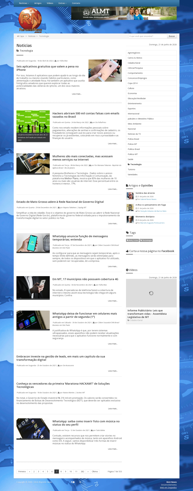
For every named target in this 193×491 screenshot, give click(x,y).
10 (71, 471)
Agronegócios (134, 52)
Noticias (31, 36)
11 (76, 471)
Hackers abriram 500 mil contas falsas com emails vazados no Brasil (85, 114)
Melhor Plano (71, 178)
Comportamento (135, 73)
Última (95, 471)
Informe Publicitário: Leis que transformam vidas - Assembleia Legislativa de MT (147, 314)
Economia (132, 93)
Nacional (132, 129)
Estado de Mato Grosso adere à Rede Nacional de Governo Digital (60, 202)
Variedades (133, 174)
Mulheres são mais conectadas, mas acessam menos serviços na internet (82, 157)
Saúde (130, 159)
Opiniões (139, 185)
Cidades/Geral (134, 63)
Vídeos (50, 3)
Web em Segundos (168, 487)
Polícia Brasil (133, 139)
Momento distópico (145, 216)
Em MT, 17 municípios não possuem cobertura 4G (85, 279)
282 (82, 471)
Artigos (37, 3)
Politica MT (133, 154)
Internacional (133, 113)
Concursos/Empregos (137, 78)
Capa (20, 36)
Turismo (131, 169)
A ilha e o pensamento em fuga (151, 204)
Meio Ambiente (134, 123)
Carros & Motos (135, 57)
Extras (63, 3)
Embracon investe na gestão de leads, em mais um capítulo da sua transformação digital (60, 358)
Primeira (22, 471)
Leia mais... (76, 94)
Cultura (131, 88)
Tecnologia (44, 36)
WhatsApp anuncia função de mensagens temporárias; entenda (80, 237)
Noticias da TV (134, 134)
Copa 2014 (132, 83)
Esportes (132, 108)
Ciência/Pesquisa (135, 68)
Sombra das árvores (145, 193)
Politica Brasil (134, 149)
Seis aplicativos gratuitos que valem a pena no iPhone (47, 68)
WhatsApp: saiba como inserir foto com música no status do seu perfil (86, 422)
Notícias (24, 3)
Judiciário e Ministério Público (141, 118)
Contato (76, 3)
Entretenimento (135, 103)
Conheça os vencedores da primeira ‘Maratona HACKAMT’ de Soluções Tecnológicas (63, 385)
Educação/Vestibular (137, 98)
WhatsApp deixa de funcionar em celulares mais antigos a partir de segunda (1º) (84, 315)
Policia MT (132, 144)
